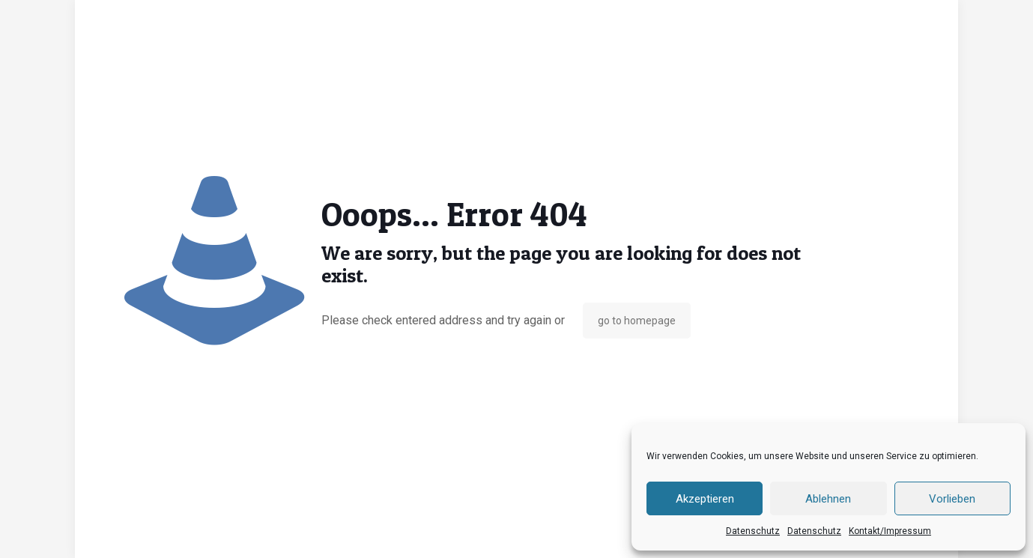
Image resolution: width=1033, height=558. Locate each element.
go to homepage (637, 321)
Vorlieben (952, 499)
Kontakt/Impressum (890, 531)
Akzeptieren (705, 499)
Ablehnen (828, 499)
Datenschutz (753, 531)
